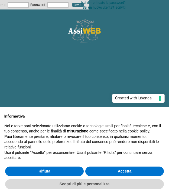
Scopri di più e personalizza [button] (84, 184)
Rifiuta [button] (44, 171)
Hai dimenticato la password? (103, 3)
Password (37, 5)
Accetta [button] (125, 171)
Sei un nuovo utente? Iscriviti (104, 7)
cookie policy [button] (138, 131)
